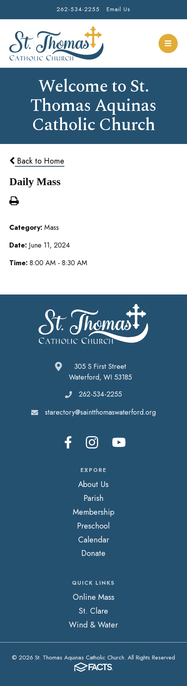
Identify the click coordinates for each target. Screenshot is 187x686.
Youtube (119, 442)
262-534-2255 (78, 9)
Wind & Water (93, 625)
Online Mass (93, 597)
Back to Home (36, 161)
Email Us (118, 9)
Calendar (93, 539)
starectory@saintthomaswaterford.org (100, 412)
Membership (93, 512)
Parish (93, 498)
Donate (93, 553)
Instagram (92, 442)
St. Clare (93, 611)
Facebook (68, 442)
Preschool (93, 526)
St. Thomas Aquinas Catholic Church (56, 43)
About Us (93, 484)
